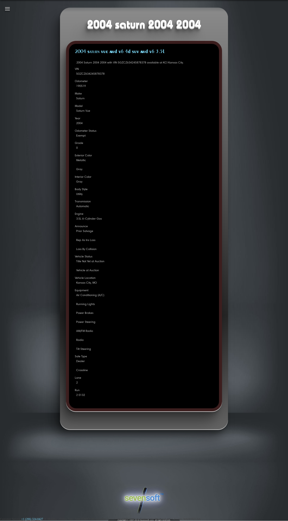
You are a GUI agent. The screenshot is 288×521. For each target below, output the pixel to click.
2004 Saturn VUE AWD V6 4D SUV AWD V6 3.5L (119, 51)
